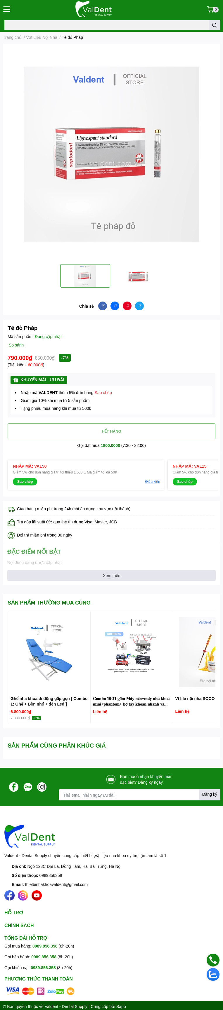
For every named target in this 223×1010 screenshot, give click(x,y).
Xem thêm (112, 575)
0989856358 (50, 875)
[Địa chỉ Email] (139, 794)
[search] (214, 25)
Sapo (121, 1006)
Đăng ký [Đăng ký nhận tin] (209, 794)
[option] (85, 276)
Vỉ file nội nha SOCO (195, 698)
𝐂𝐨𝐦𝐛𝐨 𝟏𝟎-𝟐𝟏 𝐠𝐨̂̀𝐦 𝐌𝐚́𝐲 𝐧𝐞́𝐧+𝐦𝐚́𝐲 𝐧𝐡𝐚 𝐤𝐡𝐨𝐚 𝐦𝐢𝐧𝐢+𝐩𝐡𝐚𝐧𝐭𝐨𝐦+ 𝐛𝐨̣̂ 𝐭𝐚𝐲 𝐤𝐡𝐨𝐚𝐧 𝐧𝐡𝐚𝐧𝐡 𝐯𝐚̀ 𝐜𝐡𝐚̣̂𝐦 (131, 704)
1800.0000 (110, 445)
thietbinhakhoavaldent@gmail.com (56, 884)
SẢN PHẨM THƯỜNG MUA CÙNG (49, 602)
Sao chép (103, 392)
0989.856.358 (45, 945)
